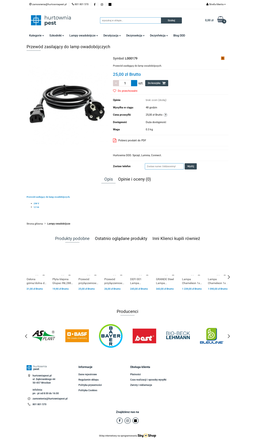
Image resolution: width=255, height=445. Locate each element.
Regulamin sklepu (88, 379)
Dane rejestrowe (87, 374)
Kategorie (36, 35)
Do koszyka (157, 83)
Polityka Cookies (87, 390)
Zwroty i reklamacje (141, 385)
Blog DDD (179, 35)
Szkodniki (56, 35)
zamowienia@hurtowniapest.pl (50, 398)
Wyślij (190, 166)
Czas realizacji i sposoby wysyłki (148, 379)
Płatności (135, 374)
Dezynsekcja (135, 35)
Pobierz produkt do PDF (129, 140)
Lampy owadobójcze (83, 35)
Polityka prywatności (90, 385)
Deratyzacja (112, 35)
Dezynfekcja (159, 35)
